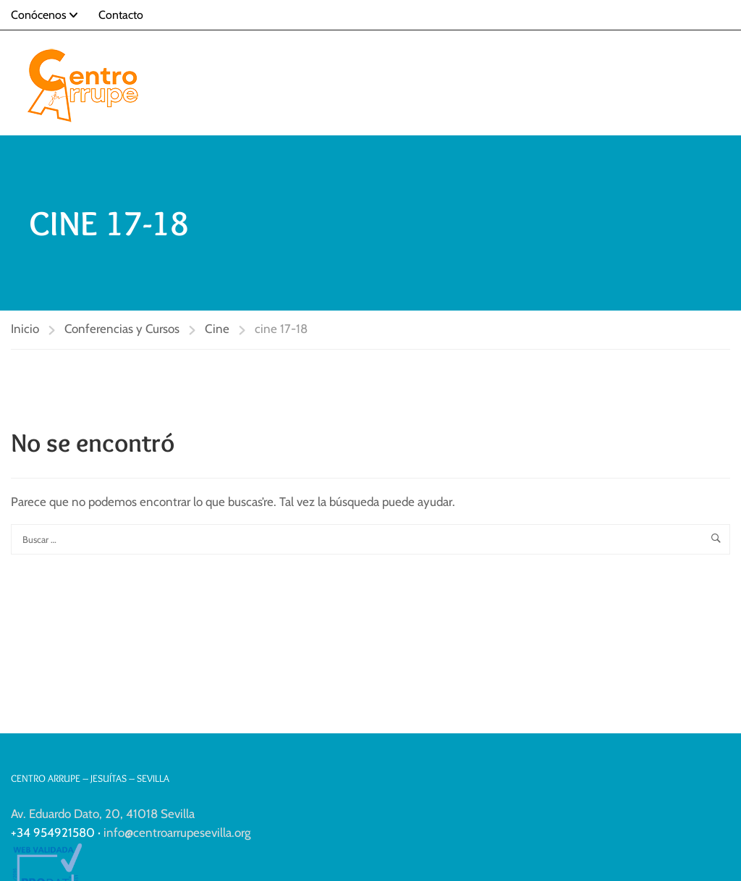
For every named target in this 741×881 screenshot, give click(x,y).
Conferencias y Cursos (121, 328)
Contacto (120, 15)
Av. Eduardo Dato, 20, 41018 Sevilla (103, 813)
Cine (217, 328)
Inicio (25, 328)
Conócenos (39, 15)
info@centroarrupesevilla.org (176, 832)
